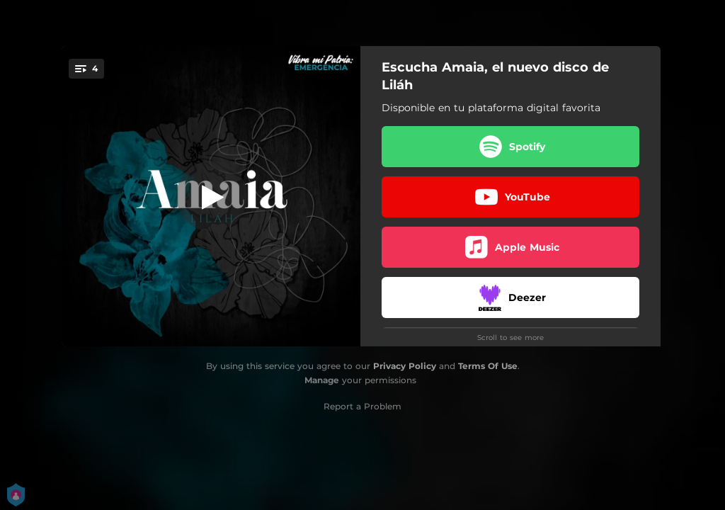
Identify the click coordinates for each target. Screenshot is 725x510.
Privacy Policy (404, 366)
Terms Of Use (488, 366)
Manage (321, 380)
